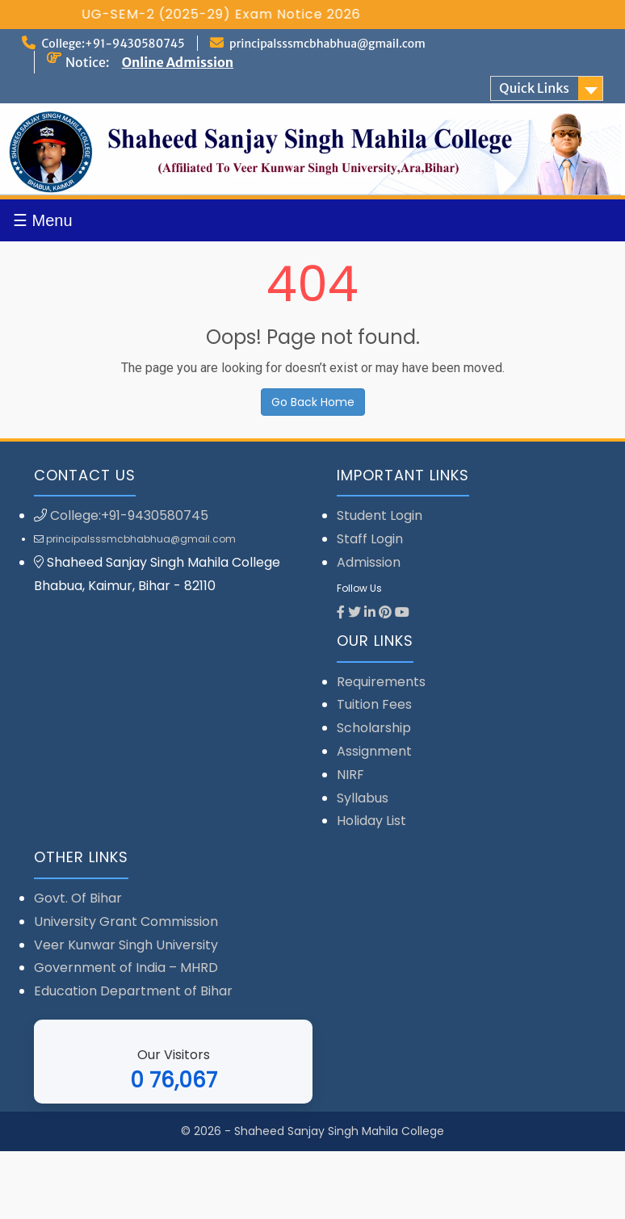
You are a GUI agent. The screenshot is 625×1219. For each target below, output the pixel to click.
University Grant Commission (126, 921)
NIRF (350, 774)
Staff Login (370, 539)
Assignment (374, 751)
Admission (369, 562)
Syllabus (362, 798)
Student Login (379, 515)
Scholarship (374, 727)
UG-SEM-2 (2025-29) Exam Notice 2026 (241, 14)
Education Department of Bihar (133, 991)
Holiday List (371, 820)
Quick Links (534, 88)
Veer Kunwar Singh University (126, 945)
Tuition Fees (374, 704)
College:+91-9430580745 (112, 43)
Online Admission (177, 62)
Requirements (381, 681)
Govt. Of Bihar (78, 898)
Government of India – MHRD (126, 967)
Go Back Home (312, 402)
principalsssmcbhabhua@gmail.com (327, 43)
